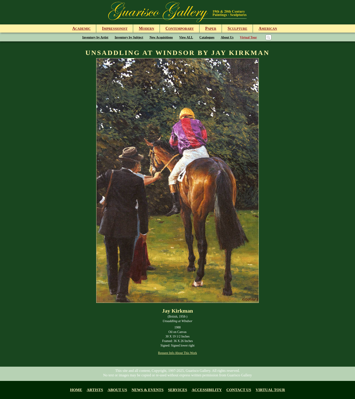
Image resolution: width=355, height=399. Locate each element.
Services (177, 390)
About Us (227, 37)
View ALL (186, 37)
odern (146, 28)
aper (210, 28)
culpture (237, 28)
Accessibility (207, 390)
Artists (95, 390)
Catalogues (206, 37)
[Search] (268, 37)
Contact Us (238, 390)
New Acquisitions (161, 37)
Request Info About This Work (177, 353)
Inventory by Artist (95, 37)
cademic (81, 28)
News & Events (147, 390)
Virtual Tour (248, 37)
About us (117, 390)
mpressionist (114, 28)
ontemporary (180, 28)
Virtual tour (270, 390)
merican (268, 28)
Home (76, 390)
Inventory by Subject (129, 37)
